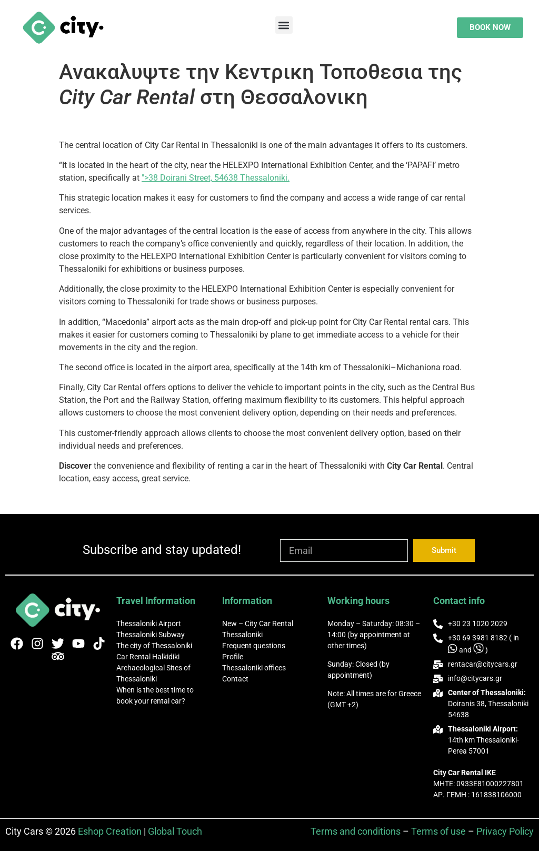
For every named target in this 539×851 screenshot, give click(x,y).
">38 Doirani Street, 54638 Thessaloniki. (216, 178)
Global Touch (175, 831)
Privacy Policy (505, 831)
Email (291, 534)
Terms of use (438, 831)
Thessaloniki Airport (148, 623)
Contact (235, 679)
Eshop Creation (110, 831)
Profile (232, 656)
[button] (284, 25)
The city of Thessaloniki (154, 645)
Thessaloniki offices (254, 668)
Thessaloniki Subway (150, 634)
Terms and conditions (356, 831)
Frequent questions (253, 645)
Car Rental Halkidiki (147, 656)
